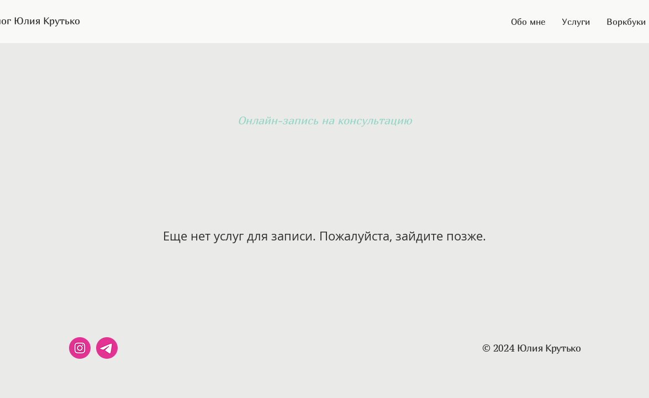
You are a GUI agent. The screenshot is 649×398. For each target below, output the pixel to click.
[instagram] (80, 348)
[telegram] (107, 348)
